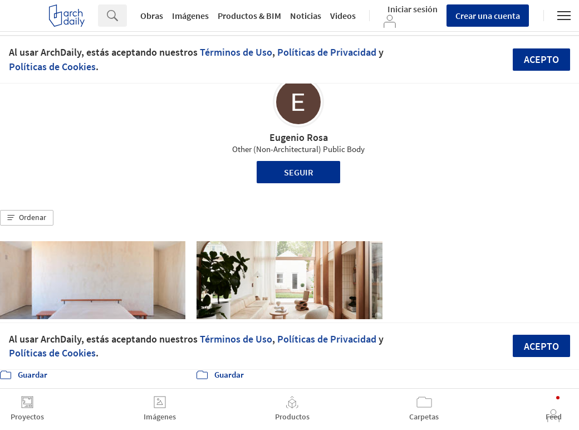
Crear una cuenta (487, 15)
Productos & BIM (249, 15)
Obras (151, 15)
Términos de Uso (236, 52)
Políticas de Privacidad (326, 52)
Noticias (305, 15)
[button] (26, 218)
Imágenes (190, 15)
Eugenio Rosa (298, 137)
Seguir (298, 172)
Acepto (541, 59)
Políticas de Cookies (52, 66)
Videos (343, 15)
